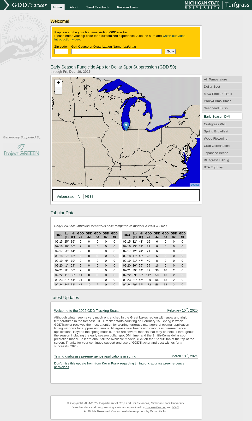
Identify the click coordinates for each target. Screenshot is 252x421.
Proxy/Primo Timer (217, 101)
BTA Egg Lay (213, 167)
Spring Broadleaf (216, 131)
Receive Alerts (127, 7)
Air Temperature (215, 79)
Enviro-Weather (155, 407)
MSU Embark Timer (218, 94)
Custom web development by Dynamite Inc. (139, 411)
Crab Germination (217, 146)
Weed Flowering (216, 138)
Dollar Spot (212, 86)
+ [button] (58, 83)
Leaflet (195, 184)
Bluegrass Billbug (216, 160)
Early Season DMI (217, 116)
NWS (175, 407)
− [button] (58, 90)
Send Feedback (97, 7)
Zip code (60, 46)
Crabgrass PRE (215, 124)
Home (57, 7)
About (74, 7)
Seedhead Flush (216, 108)
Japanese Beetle (216, 153)
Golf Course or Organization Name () (103, 46)
